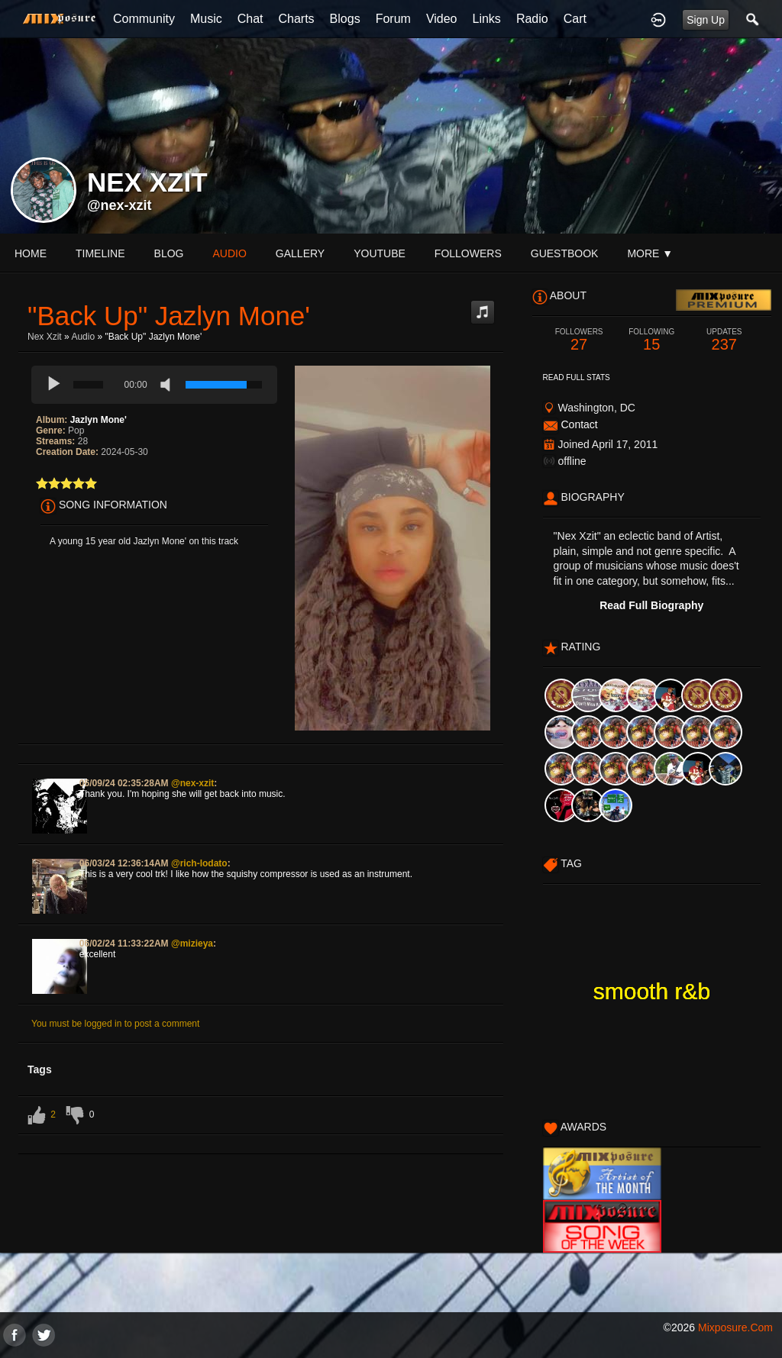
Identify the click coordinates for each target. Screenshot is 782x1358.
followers (468, 253)
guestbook (565, 253)
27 (579, 340)
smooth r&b (651, 991)
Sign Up (706, 20)
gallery (300, 253)
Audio (83, 336)
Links (487, 18)
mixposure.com (735, 1327)
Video (441, 18)
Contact (579, 424)
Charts (296, 18)
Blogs (345, 18)
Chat (250, 18)
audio (229, 253)
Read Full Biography (651, 605)
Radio (532, 18)
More (650, 253)
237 (724, 340)
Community (144, 18)
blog (169, 253)
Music (206, 18)
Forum (393, 18)
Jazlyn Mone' (98, 419)
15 (652, 340)
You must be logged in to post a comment (115, 1023)
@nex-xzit (119, 205)
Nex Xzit (44, 336)
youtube (380, 253)
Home (31, 253)
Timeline (100, 253)
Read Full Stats (576, 377)
